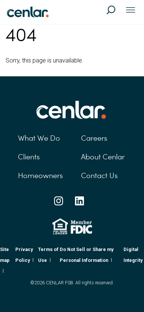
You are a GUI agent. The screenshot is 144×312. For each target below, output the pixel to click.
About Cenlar (103, 156)
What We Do (39, 138)
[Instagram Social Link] (58, 200)
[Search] (114, 13)
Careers (94, 138)
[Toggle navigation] (130, 10)
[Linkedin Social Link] (79, 200)
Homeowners (40, 175)
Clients (29, 156)
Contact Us (99, 175)
